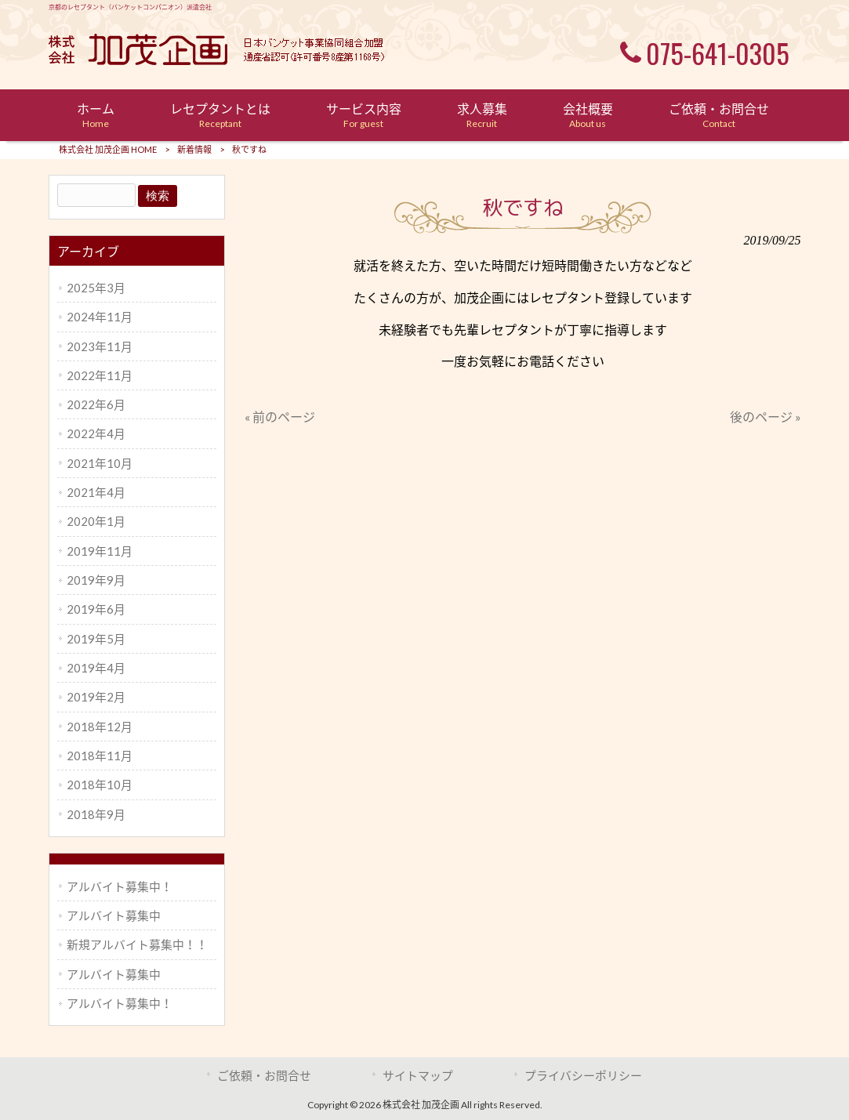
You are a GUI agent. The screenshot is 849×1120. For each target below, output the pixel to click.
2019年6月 (96, 609)
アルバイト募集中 (114, 915)
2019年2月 (96, 697)
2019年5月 (96, 639)
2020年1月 (96, 521)
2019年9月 (96, 580)
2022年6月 (96, 404)
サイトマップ (418, 1075)
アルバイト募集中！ (119, 886)
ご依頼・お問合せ (264, 1075)
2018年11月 (99, 755)
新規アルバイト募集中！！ (137, 944)
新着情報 (194, 149)
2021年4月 (96, 492)
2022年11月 (99, 375)
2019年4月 (96, 668)
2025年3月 (96, 288)
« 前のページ (280, 416)
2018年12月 (99, 726)
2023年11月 (99, 346)
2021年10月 (99, 463)
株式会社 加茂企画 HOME (108, 149)
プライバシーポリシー (583, 1075)
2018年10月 (99, 784)
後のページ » (765, 416)
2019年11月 (99, 551)
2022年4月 (96, 433)
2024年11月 (99, 317)
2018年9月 (96, 814)
